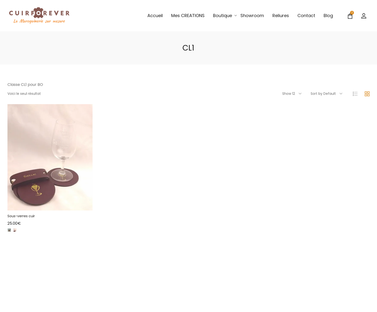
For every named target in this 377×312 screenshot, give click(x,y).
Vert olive (32, 232)
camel (26, 232)
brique (20, 232)
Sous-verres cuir (21, 216)
